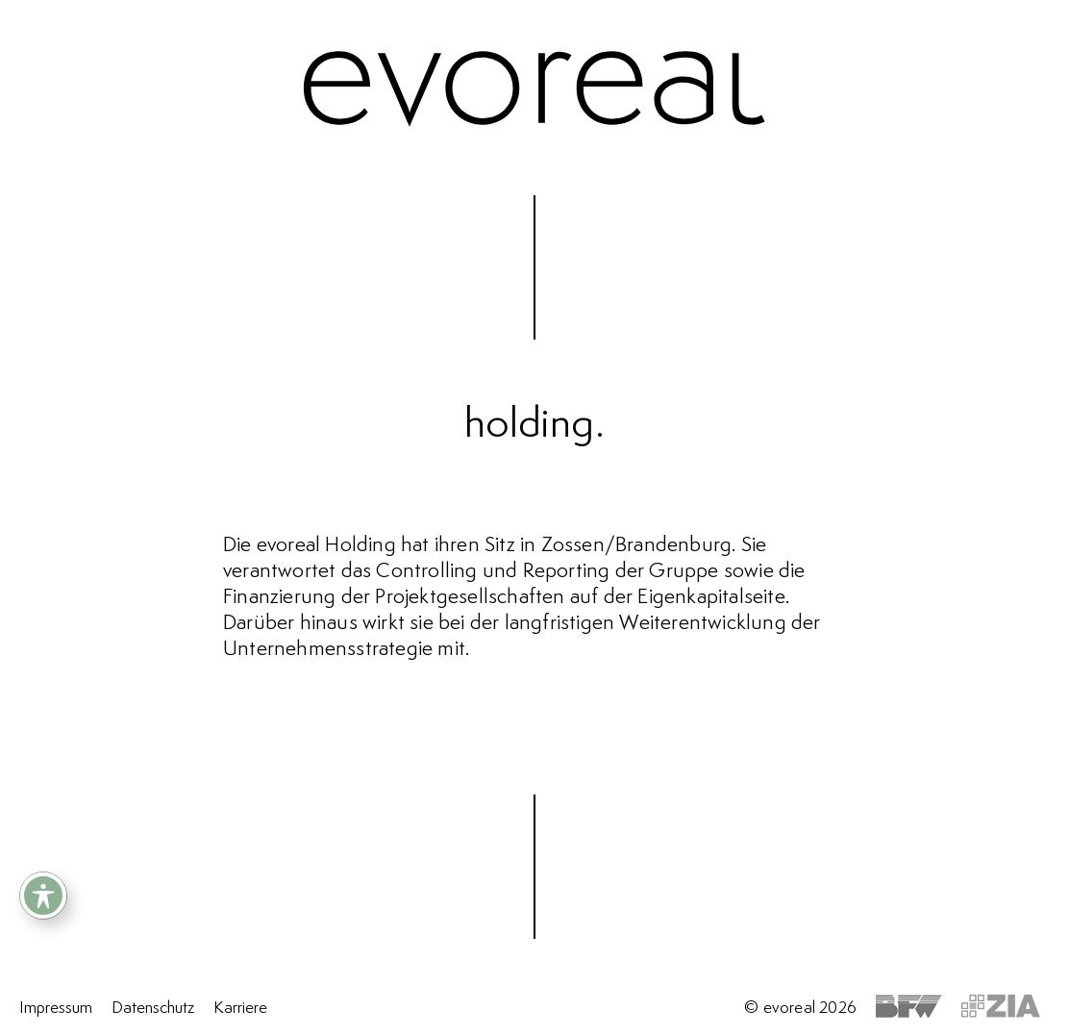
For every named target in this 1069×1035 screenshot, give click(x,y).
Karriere (240, 1008)
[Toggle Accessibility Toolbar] (43, 895)
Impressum (55, 1008)
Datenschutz (153, 1008)
